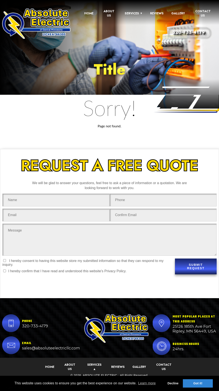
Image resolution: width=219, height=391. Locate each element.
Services (134, 13)
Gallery (178, 13)
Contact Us (203, 13)
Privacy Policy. (115, 271)
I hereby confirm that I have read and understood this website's (64, 271)
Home (88, 13)
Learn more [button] (147, 383)
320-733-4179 (188, 32)
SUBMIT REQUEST (196, 266)
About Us (109, 13)
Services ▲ (94, 366)
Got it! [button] (197, 383)
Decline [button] (172, 383)
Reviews (157, 13)
